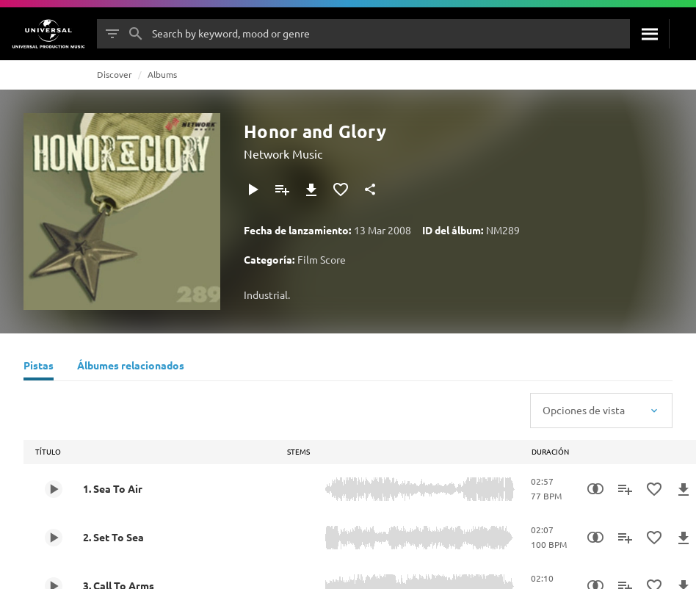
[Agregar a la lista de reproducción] (282, 189)
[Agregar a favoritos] (340, 189)
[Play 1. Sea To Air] (53, 489)
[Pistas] (38, 367)
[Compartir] (370, 189)
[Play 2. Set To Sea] (53, 537)
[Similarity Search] (595, 489)
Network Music (283, 153)
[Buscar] (649, 33)
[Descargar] (311, 189)
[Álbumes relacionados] (130, 367)
